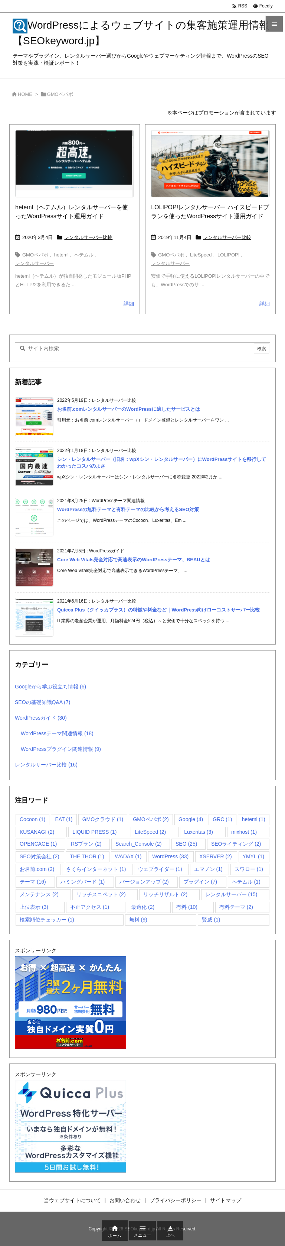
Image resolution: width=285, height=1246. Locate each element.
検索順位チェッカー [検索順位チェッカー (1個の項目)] (47, 920)
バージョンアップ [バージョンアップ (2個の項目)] (144, 882)
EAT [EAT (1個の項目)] (63, 819)
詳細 (129, 304)
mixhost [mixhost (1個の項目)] (244, 832)
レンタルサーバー (34, 263)
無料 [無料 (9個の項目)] (138, 920)
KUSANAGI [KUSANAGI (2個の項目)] (37, 832)
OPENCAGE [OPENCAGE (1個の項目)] (38, 844)
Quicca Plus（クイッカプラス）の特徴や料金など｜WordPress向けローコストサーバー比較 (158, 610)
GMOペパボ (35, 255)
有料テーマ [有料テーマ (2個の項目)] (236, 907)
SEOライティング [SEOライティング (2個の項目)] (236, 844)
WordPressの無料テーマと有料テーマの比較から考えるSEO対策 (128, 509)
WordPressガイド (41, 718)
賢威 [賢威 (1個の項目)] (211, 920)
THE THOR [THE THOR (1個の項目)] (87, 856)
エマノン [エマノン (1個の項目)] (208, 869)
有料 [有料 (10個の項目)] (186, 907)
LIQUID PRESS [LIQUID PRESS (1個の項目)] (94, 832)
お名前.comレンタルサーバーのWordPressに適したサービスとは (128, 409)
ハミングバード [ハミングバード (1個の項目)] (82, 882)
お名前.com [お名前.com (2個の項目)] (37, 869)
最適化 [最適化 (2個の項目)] (142, 907)
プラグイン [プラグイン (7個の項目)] (200, 882)
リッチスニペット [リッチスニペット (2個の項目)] (101, 894)
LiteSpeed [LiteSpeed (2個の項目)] (150, 832)
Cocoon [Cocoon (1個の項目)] (32, 819)
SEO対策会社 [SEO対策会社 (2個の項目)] (39, 856)
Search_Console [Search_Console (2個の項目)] (138, 844)
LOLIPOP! (228, 255)
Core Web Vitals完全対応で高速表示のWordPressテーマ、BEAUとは (133, 559)
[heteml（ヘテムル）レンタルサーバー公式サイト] (74, 163)
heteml (61, 255)
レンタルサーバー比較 (88, 237)
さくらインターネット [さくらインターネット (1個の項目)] (96, 869)
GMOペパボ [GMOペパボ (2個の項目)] (150, 819)
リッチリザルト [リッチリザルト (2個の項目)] (165, 894)
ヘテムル (84, 255)
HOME (25, 94)
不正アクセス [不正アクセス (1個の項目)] (89, 907)
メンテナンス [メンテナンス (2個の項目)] (39, 894)
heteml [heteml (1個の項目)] (253, 819)
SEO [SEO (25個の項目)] (186, 844)
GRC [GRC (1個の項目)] (222, 819)
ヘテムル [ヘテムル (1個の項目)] (246, 882)
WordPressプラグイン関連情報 (61, 749)
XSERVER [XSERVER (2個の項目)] (215, 856)
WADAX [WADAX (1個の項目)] (128, 856)
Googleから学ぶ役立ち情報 (50, 687)
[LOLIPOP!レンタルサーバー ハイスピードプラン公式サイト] (210, 163)
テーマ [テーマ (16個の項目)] (33, 882)
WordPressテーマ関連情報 (57, 733)
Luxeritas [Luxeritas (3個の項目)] (198, 832)
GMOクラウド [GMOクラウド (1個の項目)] (102, 819)
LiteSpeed (201, 255)
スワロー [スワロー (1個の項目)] (249, 869)
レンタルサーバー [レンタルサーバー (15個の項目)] (231, 894)
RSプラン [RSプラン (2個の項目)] (86, 844)
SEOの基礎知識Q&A (42, 702)
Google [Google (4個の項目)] (190, 819)
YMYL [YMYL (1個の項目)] (254, 856)
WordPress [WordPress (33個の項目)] (170, 856)
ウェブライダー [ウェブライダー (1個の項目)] (160, 869)
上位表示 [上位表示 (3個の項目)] (34, 907)
